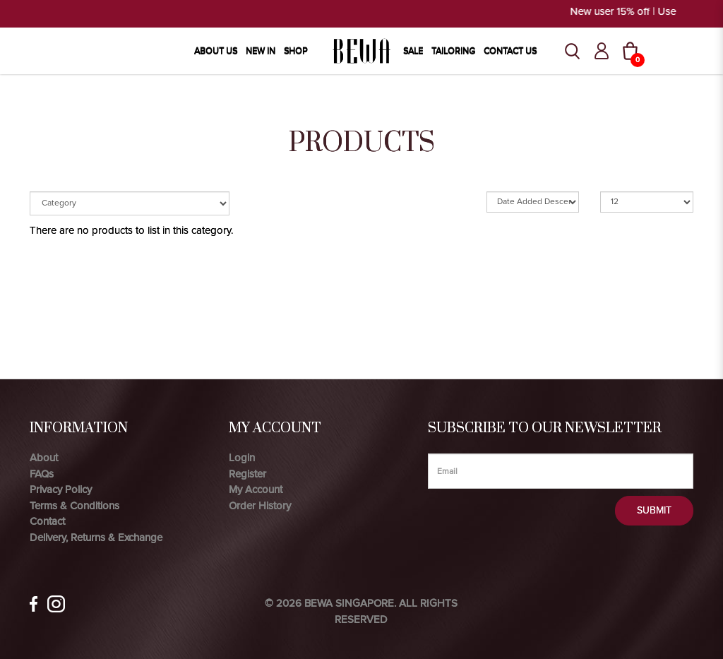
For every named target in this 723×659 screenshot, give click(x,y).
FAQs (42, 474)
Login (242, 457)
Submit (654, 510)
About (44, 457)
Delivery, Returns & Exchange (96, 537)
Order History (260, 505)
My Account (255, 489)
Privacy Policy (61, 489)
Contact (47, 521)
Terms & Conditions (74, 505)
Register (247, 474)
